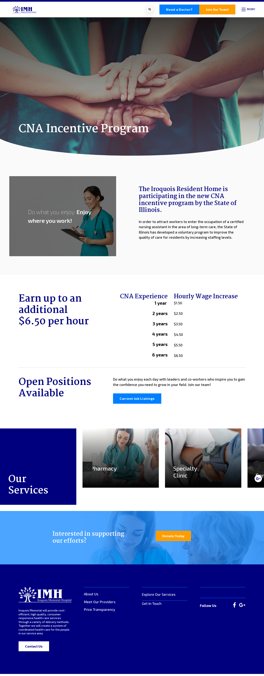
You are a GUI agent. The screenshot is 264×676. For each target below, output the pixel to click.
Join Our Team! (217, 11)
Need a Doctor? (179, 11)
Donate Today (173, 538)
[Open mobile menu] (249, 10)
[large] (234, 607)
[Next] (259, 469)
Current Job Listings (137, 401)
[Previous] (87, 469)
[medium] (258, 478)
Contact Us (33, 648)
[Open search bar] (150, 10)
